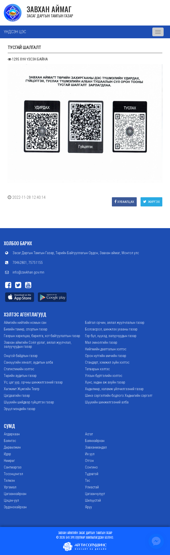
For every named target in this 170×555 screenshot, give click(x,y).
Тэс (87, 480)
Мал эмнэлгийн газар (101, 342)
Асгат (89, 434)
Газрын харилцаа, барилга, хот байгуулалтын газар (42, 336)
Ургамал (10, 487)
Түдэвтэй (91, 474)
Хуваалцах (124, 202)
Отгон (89, 461)
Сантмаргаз (13, 467)
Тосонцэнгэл (13, 474)
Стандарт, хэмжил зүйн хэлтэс (107, 362)
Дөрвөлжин (12, 447)
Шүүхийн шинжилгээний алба (107, 402)
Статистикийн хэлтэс (19, 369)
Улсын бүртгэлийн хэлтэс (103, 376)
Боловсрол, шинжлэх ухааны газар (111, 329)
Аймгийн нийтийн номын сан (25, 322)
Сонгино (91, 467)
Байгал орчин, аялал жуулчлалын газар (114, 322)
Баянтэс (10, 441)
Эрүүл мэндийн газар (19, 409)
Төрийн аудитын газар (20, 376)
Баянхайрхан (94, 441)
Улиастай (92, 487)
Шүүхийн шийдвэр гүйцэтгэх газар (29, 402)
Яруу (88, 507)
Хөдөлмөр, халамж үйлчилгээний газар (114, 389)
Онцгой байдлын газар (21, 356)
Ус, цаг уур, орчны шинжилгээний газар (33, 382)
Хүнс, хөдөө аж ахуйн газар (105, 382)
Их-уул (89, 454)
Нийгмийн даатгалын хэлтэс (105, 349)
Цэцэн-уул (11, 500)
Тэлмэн (9, 480)
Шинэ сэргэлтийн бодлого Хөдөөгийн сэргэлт (118, 395)
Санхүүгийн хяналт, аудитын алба (28, 362)
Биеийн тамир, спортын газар (25, 329)
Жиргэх (151, 202)
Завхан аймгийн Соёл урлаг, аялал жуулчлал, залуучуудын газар (37, 344)
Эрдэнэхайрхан (15, 507)
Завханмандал (96, 447)
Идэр (7, 454)
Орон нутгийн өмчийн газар (105, 356)
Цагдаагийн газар (17, 395)
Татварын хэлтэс (97, 369)
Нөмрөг (9, 461)
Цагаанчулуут (95, 494)
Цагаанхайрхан (15, 494)
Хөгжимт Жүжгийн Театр (21, 389)
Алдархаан (12, 434)
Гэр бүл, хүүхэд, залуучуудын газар (110, 336)
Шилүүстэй (93, 500)
